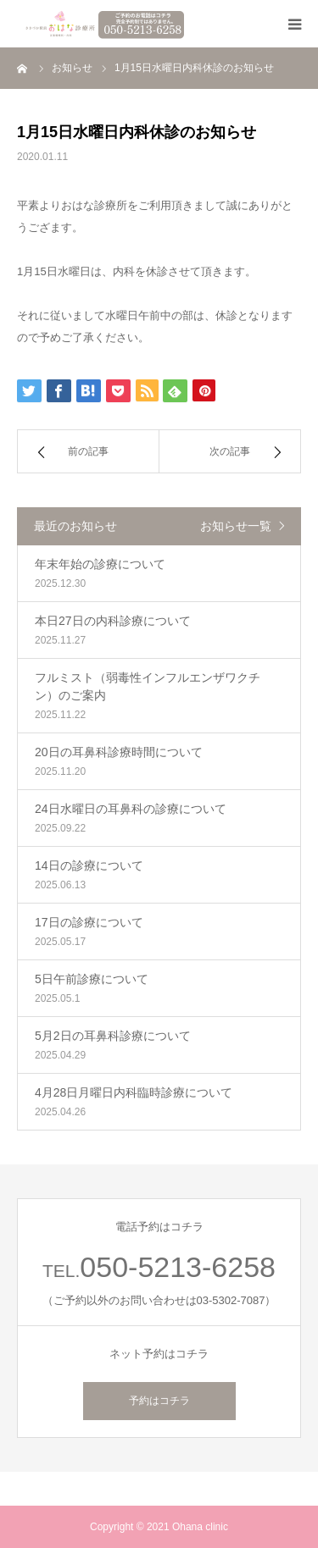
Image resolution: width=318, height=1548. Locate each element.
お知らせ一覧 (235, 526)
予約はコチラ (159, 1401)
